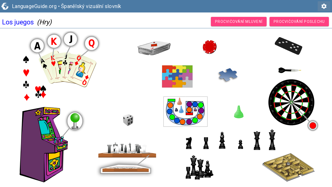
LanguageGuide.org (34, 6)
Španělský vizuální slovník (91, 6)
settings (324, 6)
